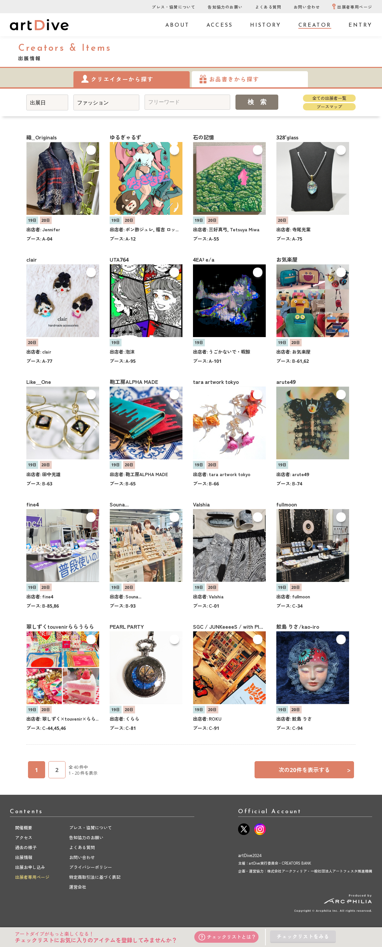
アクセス (23, 838)
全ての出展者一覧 (329, 98)
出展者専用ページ (354, 7)
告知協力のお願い (225, 7)
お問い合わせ (307, 7)
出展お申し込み (30, 867)
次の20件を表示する (314, 769)
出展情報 (23, 857)
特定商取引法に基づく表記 (95, 877)
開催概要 (23, 828)
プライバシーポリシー (90, 867)
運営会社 (77, 887)
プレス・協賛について (173, 7)
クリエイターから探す (122, 79)
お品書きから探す (234, 79)
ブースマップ (329, 107)
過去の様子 (26, 847)
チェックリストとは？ (227, 936)
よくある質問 (268, 7)
